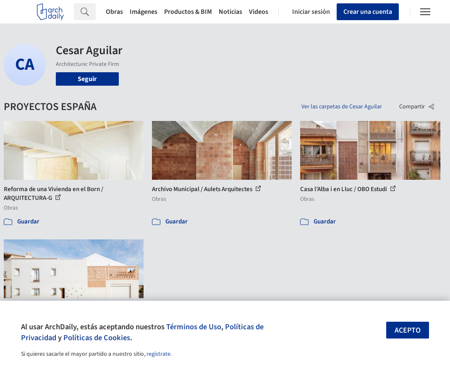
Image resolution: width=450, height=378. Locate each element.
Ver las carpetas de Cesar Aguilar (341, 107)
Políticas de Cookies (96, 337)
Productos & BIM (188, 11)
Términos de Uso (193, 326)
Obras (114, 11)
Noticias (230, 11)
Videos (258, 11)
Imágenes (143, 11)
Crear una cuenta (367, 11)
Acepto (408, 330)
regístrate (158, 354)
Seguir (87, 79)
